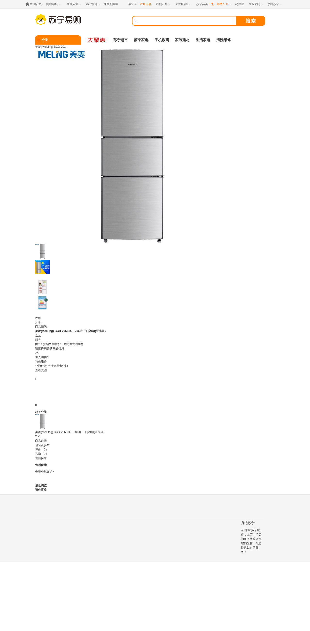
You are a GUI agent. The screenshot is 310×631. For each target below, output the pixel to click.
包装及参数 (42, 445)
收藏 (38, 318)
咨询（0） (41, 454)
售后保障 (41, 458)
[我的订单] (164, 4)
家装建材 (182, 40)
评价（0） (41, 449)
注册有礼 (146, 4)
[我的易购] (184, 4)
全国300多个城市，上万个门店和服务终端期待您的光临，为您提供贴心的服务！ (251, 541)
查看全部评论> (44, 471)
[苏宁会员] (202, 4)
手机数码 (162, 40)
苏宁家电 (141, 40)
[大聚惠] (97, 40)
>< (37, 353)
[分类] (58, 40)
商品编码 (41, 326)
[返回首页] (34, 4)
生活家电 (203, 40)
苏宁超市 (120, 40)
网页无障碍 (110, 4)
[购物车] (221, 4)
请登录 (132, 4)
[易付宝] (239, 4)
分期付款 (51, 366)
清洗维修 (223, 40)
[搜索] (187, 20)
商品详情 (41, 440)
